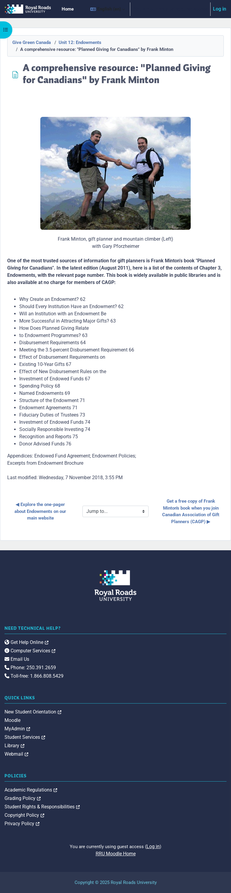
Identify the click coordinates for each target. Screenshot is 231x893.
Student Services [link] (25, 737)
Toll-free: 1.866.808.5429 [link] (34, 676)
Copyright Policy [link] (24, 815)
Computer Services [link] (30, 651)
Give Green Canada (31, 42)
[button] (107, 9)
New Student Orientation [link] (33, 712)
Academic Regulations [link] (31, 790)
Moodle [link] (12, 720)
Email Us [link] (17, 659)
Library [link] (14, 745)
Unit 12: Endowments (80, 42)
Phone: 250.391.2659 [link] (30, 667)
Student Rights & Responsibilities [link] (42, 807)
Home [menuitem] (68, 9)
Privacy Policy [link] (22, 823)
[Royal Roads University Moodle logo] (115, 585)
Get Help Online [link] (26, 642)
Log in (219, 9)
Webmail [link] (16, 754)
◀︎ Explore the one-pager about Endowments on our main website (40, 511)
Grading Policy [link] (23, 798)
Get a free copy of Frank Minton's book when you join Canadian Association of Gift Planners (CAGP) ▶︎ (191, 511)
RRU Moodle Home (116, 854)
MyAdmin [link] (17, 729)
